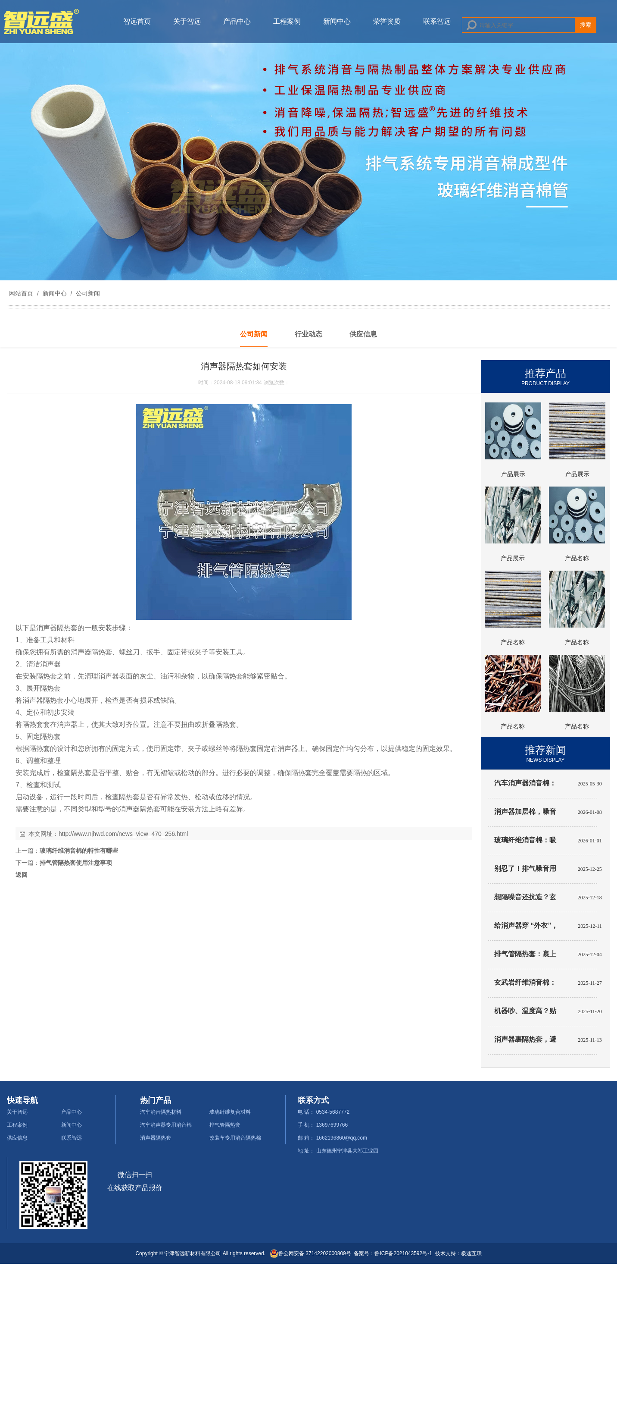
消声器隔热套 (155, 1138)
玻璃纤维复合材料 (230, 1112)
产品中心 (237, 21)
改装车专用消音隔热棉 (235, 1138)
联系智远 (437, 21)
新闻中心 (337, 21)
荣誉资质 (387, 21)
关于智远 (187, 21)
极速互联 (471, 1253)
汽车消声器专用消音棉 (166, 1125)
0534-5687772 (332, 1112)
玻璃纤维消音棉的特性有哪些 (79, 850)
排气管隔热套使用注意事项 (76, 862)
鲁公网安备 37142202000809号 (310, 1253)
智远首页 (137, 21)
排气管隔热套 (224, 1125)
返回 (22, 874)
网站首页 (21, 293)
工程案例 (287, 21)
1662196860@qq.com (341, 1138)
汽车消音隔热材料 (160, 1112)
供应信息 (17, 1138)
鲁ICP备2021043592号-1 (403, 1253)
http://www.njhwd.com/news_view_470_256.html (123, 833)
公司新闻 (87, 293)
